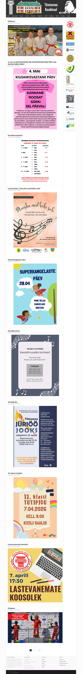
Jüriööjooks (12, 402)
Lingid (68, 15)
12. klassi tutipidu (15, 473)
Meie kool (33, 15)
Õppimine (40, 15)
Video (43, 666)
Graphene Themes (15, 672)
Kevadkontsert (14, 331)
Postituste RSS (62, 661)
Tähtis (57, 15)
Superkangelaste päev (17, 260)
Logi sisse (61, 659)
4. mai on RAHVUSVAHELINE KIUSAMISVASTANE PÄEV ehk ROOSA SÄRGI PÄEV (32, 63)
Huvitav (63, 15)
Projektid (51, 15)
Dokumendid (14, 15)
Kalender (21, 15)
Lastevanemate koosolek (18, 544)
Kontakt (27, 15)
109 (39, 650)
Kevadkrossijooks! (15, 135)
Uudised (13, 23)
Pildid (46, 15)
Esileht (8, 15)
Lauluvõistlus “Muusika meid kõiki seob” (24, 188)
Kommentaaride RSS (63, 663)
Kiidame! (11, 21)
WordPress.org (62, 665)
